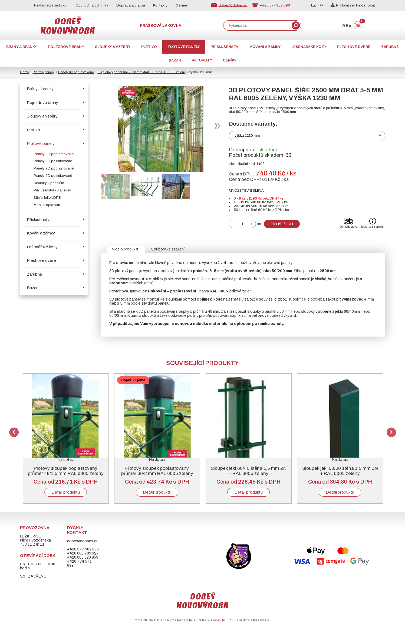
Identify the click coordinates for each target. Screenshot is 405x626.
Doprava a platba (130, 5)
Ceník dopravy (348, 226)
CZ (313, 5)
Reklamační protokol (50, 5)
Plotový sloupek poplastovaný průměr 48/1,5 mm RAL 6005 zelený (66, 471)
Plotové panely (184, 47)
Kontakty (160, 5)
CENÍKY (229, 60)
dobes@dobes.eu (233, 5)
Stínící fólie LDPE (47, 198)
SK (320, 5)
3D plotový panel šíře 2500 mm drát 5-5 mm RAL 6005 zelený (142, 72)
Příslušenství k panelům (52, 190)
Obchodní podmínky (91, 5)
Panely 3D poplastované (76, 72)
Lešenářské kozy (308, 47)
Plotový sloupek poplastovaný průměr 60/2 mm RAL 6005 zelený (157, 471)
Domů (24, 72)
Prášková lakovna (161, 26)
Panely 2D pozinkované (53, 176)
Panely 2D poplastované (54, 168)
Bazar (175, 60)
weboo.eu (217, 620)
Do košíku (282, 224)
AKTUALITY (202, 60)
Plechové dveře (353, 47)
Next (391, 432)
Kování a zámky (265, 47)
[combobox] (257, 25)
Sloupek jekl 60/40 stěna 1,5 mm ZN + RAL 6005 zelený (249, 471)
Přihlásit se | (343, 5)
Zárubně (390, 47)
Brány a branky (21, 47)
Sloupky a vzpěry (112, 47)
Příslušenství (224, 47)
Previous (14, 432)
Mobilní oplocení (47, 205)
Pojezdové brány (66, 47)
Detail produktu (65, 492)
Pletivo (149, 47)
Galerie (181, 5)
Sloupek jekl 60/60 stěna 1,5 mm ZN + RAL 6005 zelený (340, 471)
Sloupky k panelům (49, 183)
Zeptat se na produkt (372, 226)
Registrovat (365, 5)
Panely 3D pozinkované (53, 161)
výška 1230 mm (247, 135)
